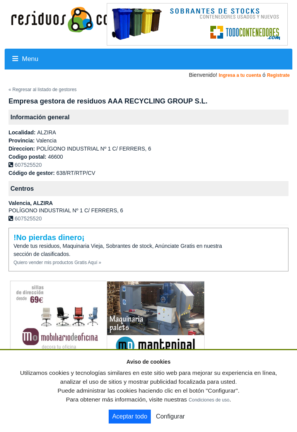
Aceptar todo (129, 416)
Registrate (278, 75)
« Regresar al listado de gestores (43, 89)
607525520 (28, 165)
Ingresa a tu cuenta (239, 75)
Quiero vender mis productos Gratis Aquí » (57, 262)
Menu (25, 59)
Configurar (170, 416)
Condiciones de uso (209, 400)
